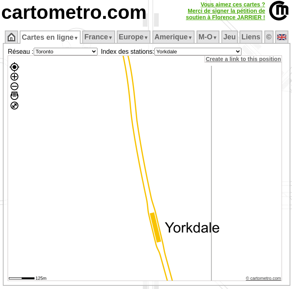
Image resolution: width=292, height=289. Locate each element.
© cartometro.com (263, 278)
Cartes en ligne (50, 37)
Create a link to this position (243, 59)
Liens (250, 37)
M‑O (208, 37)
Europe (133, 37)
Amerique (173, 37)
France (98, 37)
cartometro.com (74, 12)
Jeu (229, 37)
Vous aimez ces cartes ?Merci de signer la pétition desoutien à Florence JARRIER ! (225, 10)
